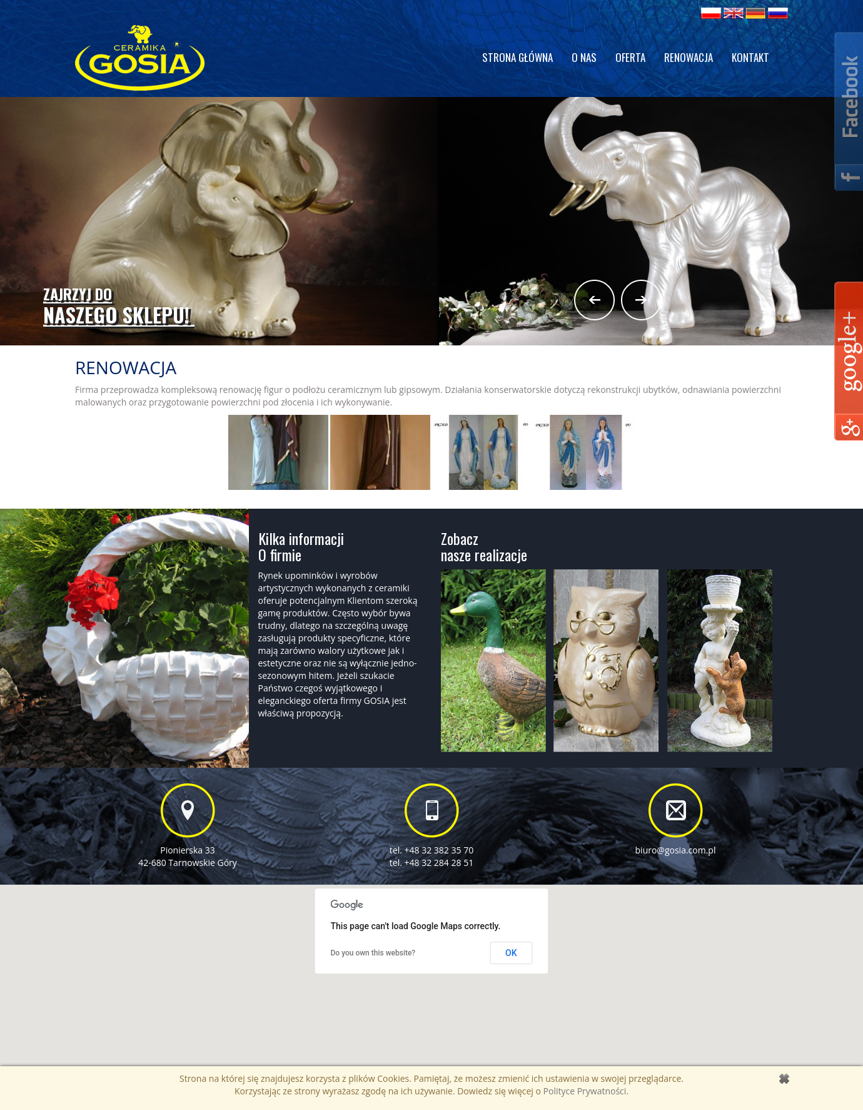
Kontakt (750, 57)
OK (511, 953)
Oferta (630, 57)
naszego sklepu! (118, 306)
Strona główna (517, 57)
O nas (584, 57)
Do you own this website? (373, 953)
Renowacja (688, 57)
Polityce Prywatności (585, 1091)
